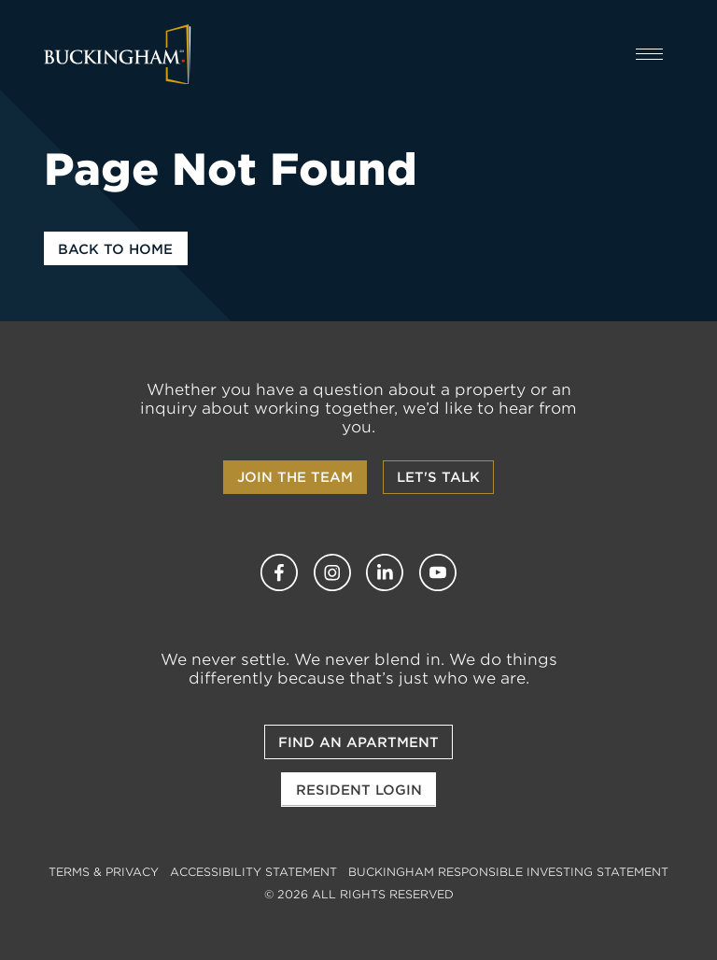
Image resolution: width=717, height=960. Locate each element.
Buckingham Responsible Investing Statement (508, 872)
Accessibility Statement (253, 872)
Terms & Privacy (104, 872)
